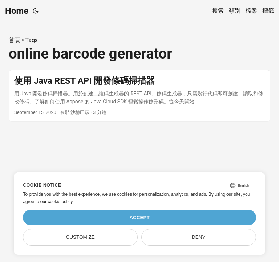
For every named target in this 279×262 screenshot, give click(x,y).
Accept (139, 217)
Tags (31, 40)
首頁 (14, 40)
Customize (80, 237)
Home (16, 11)
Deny (199, 237)
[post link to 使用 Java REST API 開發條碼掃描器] (139, 96)
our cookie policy (56, 201)
